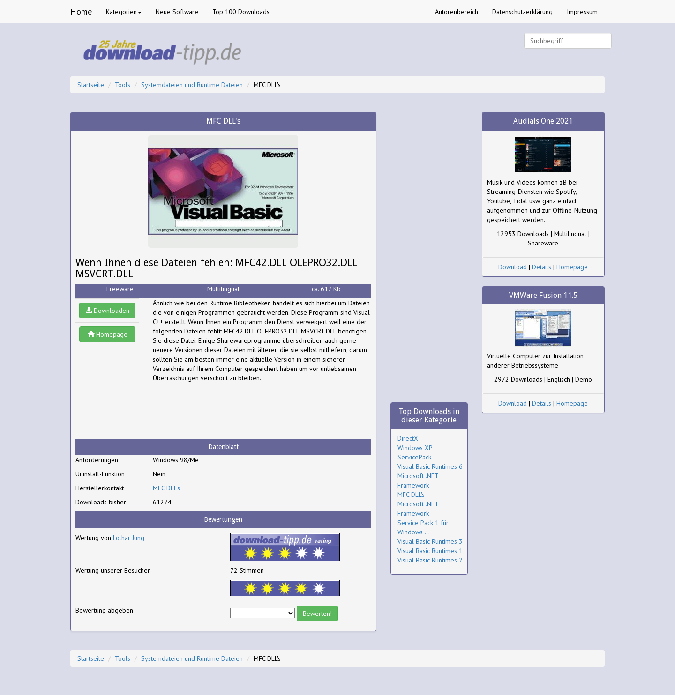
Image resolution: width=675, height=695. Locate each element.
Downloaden (107, 310)
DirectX (408, 438)
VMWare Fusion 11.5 (543, 295)
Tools (122, 85)
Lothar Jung (128, 537)
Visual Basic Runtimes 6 (430, 466)
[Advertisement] (228, 410)
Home (81, 11)
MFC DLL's (166, 488)
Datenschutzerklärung (522, 11)
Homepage (108, 334)
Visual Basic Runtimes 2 (430, 560)
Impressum (582, 11)
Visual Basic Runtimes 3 (430, 541)
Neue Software (177, 11)
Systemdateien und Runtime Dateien (192, 85)
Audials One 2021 (543, 121)
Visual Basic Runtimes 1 (430, 551)
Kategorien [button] (124, 11)
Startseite (90, 85)
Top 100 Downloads (241, 11)
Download (512, 267)
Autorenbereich (456, 11)
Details (541, 267)
